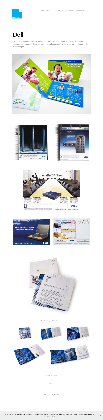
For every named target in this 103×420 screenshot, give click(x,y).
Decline (54, 416)
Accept (46, 416)
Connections (80, 10)
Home (42, 10)
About (48, 10)
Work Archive (67, 10)
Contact (56, 10)
